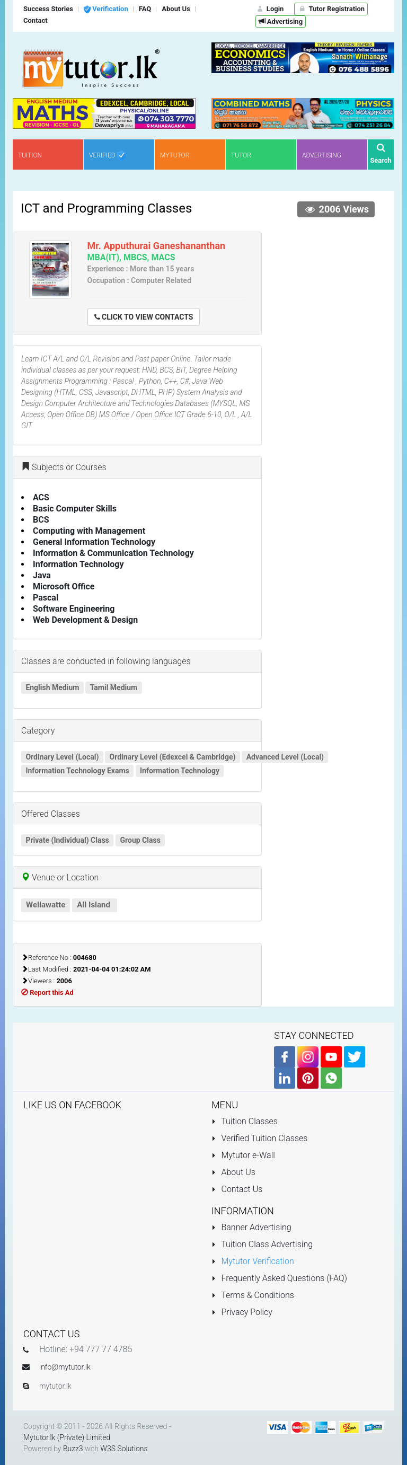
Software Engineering (73, 609)
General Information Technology (94, 542)
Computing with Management (89, 531)
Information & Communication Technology (113, 553)
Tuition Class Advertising (262, 1244)
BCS (41, 520)
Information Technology (78, 564)
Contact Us (236, 1189)
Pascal (45, 598)
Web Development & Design (85, 620)
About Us (233, 1172)
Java (42, 575)
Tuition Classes (244, 1121)
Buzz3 (73, 1448)
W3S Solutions (123, 1448)
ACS (41, 497)
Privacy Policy (241, 1312)
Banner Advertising (251, 1227)
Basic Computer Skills (75, 509)
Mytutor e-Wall (243, 1155)
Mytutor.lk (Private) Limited (66, 1437)
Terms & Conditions (252, 1295)
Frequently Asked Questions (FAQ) (279, 1278)
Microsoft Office (63, 586)
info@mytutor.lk (65, 1367)
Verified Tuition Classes (259, 1138)
